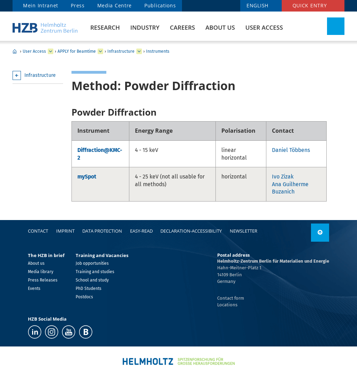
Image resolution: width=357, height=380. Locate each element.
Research (105, 27)
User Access (264, 27)
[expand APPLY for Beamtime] (100, 51)
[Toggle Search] (335, 26)
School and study (92, 280)
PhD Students (88, 288)
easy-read (141, 231)
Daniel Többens (291, 150)
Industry (144, 27)
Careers (182, 27)
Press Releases (43, 280)
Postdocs (84, 296)
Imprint (65, 231)
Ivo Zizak (283, 176)
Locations (227, 304)
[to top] (320, 233)
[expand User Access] (50, 51)
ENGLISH (257, 5)
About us (220, 27)
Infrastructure (121, 51)
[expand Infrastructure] (139, 51)
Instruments (157, 51)
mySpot (86, 176)
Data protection (102, 231)
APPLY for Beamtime (77, 51)
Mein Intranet (40, 5)
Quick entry (310, 5)
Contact (38, 231)
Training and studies (95, 271)
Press (78, 5)
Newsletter (243, 231)
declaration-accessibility (191, 231)
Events (34, 288)
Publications (160, 5)
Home (15, 51)
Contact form (230, 298)
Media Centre (114, 5)
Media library (40, 271)
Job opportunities (92, 263)
